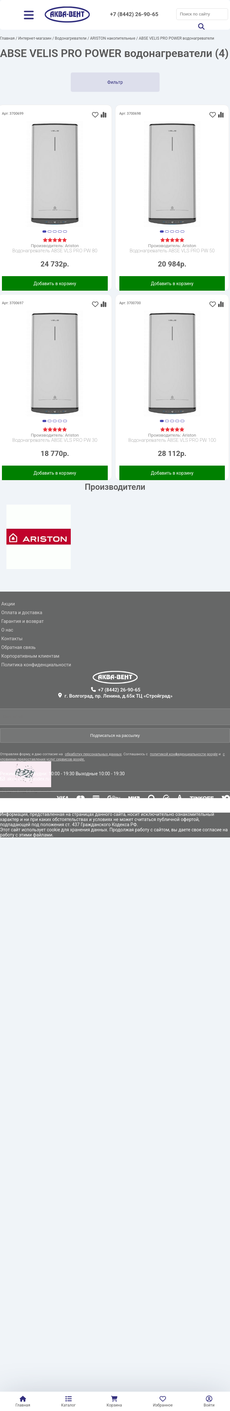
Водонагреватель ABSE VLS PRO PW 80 (54, 250)
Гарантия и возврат (22, 621)
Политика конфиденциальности (36, 665)
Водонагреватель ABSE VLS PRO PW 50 (172, 250)
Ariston (72, 245)
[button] (44, 231)
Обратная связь (18, 647)
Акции (8, 604)
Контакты (12, 639)
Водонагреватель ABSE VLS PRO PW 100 (172, 440)
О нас (7, 630)
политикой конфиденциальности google (184, 754)
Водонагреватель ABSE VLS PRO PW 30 (54, 440)
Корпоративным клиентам (30, 656)
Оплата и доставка (21, 612)
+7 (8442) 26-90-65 (134, 14)
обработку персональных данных (93, 754)
